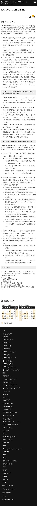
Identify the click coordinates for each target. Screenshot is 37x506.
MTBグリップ (7, 346)
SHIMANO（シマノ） (9, 437)
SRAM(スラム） (8, 440)
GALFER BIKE (7, 428)
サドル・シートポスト (10, 385)
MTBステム (6, 343)
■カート (3, 496)
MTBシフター (7, 349)
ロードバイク (7, 409)
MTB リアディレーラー (10, 358)
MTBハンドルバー (8, 340)
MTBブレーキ (7, 337)
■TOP (3, 330)
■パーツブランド (6, 419)
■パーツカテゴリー (7, 334)
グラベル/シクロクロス (10, 412)
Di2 (4, 373)
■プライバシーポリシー (8, 489)
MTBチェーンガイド (9, 352)
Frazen (5, 434)
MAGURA (6, 443)
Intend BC (6, 431)
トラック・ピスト (8, 415)
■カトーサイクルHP (7, 499)
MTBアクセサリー (8, 364)
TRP (4, 446)
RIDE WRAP (7, 473)
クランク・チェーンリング (11, 388)
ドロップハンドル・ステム (11, 370)
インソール (6, 391)
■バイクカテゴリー (7, 403)
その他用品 (6, 400)
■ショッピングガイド (8, 485)
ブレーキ (5, 397)
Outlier (5, 458)
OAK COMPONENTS (9, 461)
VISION (5, 479)
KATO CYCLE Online (13, 9)
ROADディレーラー (9, 382)
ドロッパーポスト (8, 361)
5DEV (5, 470)
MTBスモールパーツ (9, 367)
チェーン (5, 394)
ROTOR (5, 476)
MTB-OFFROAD (8, 406)
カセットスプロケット (10, 379)
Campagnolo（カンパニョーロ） (13, 449)
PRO (4, 482)
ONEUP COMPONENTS (10, 425)
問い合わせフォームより (14, 273)
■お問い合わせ (6, 492)
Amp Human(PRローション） (12, 422)
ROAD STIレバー (8, 376)
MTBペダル (6, 355)
